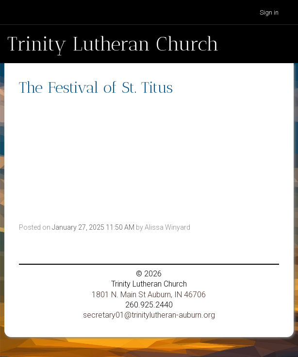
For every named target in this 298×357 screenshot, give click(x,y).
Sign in (269, 12)
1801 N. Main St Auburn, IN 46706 (149, 294)
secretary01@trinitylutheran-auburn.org (149, 315)
